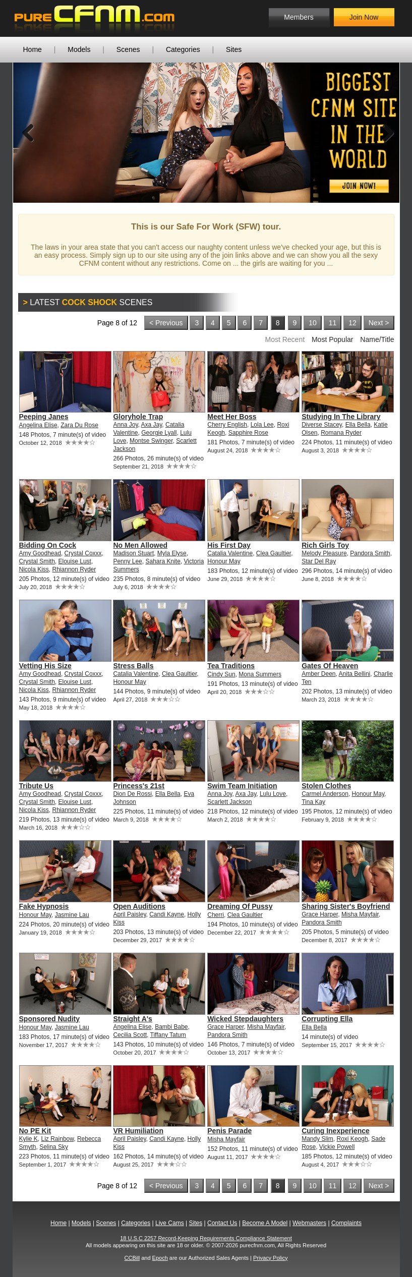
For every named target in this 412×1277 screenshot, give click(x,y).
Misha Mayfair (360, 914)
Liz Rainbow (57, 1138)
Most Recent (285, 339)
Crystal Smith (37, 561)
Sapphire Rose (248, 432)
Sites (234, 49)
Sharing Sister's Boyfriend (346, 906)
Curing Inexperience (336, 1131)
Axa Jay (151, 424)
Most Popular (332, 339)
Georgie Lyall (158, 432)
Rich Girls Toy (325, 545)
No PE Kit (35, 1131)
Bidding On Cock (48, 545)
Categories (183, 49)
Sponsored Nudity (49, 1019)
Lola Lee (262, 424)
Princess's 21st (138, 786)
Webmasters (309, 1223)
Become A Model (264, 1223)
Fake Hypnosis (44, 906)
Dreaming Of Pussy (239, 906)
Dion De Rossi (132, 793)
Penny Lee (127, 561)
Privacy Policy (270, 1258)
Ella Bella (358, 424)
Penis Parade (229, 1131)
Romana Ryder (341, 432)
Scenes (128, 49)
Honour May (223, 561)
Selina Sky (53, 1146)
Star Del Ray (319, 561)
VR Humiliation (138, 1131)
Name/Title (377, 339)
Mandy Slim (317, 1138)
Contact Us (222, 1223)
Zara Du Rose (79, 425)
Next (384, 133)
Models (79, 49)
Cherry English (227, 424)
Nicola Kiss (34, 569)
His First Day (229, 545)
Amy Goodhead (40, 553)
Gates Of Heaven (330, 666)
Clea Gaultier (273, 553)
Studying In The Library (341, 417)
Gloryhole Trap (138, 417)
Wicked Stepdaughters (245, 1019)
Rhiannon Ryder (74, 569)
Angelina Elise (38, 425)
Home (32, 49)
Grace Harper (320, 914)
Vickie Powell (337, 1146)
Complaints (346, 1223)
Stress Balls (133, 666)
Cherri (215, 914)
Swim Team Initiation (242, 786)
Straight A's (132, 1019)
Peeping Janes (44, 417)
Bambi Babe (171, 1026)
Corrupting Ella (327, 1019)
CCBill (132, 1258)
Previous (28, 133)
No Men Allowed (140, 545)
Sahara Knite (162, 561)
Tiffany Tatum (168, 1034)
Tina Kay (313, 801)
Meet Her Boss (231, 417)
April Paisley (129, 914)
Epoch (160, 1258)
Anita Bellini (355, 673)
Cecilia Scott (130, 1034)
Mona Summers (260, 674)
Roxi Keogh (352, 1138)
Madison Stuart (133, 553)
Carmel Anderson (325, 793)
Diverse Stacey (322, 424)
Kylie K (28, 1138)
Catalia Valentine (230, 553)
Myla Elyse (172, 553)
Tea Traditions (231, 666)
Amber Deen (318, 673)
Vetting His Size (45, 666)
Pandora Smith (370, 553)
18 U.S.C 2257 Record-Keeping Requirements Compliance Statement (206, 1238)
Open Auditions (139, 906)
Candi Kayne (166, 914)
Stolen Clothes (326, 786)
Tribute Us (36, 786)
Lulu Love (273, 793)
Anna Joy (125, 424)
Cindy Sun (221, 674)
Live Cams (169, 1223)
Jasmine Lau (72, 914)
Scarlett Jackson (229, 801)
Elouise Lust (74, 561)
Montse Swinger (151, 440)
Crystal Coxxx (83, 553)
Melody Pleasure (324, 553)
